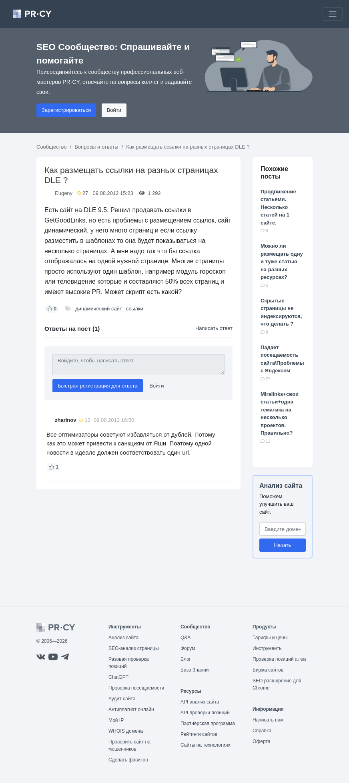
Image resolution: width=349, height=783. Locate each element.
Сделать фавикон (128, 760)
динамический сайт (98, 309)
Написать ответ (214, 328)
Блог (186, 659)
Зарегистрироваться (66, 110)
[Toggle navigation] (333, 14)
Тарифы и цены (270, 637)
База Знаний (195, 670)
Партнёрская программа (208, 723)
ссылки (134, 309)
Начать (282, 545)
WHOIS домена (125, 731)
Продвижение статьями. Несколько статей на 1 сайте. (278, 207)
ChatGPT (118, 677)
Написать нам (268, 720)
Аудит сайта (121, 699)
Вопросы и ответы (96, 147)
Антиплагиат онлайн (131, 709)
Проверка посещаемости (136, 688)
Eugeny (63, 193)
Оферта (261, 741)
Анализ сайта (280, 485)
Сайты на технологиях (205, 745)
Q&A (186, 637)
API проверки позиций (205, 712)
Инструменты (268, 648)
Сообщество (51, 147)
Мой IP (116, 720)
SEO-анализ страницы (133, 648)
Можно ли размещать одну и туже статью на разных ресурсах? (282, 261)
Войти (114, 110)
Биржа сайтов (268, 670)
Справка (262, 730)
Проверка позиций (279, 659)
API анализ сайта (200, 702)
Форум (188, 648)
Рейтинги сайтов (199, 734)
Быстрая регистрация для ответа (98, 386)
